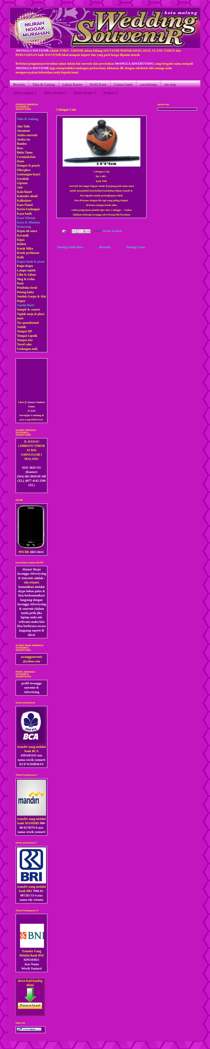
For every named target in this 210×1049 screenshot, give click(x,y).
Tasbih (21, 327)
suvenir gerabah (112, 230)
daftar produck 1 (25, 93)
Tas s (20, 322)
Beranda (19, 84)
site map (170, 84)
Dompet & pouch (28, 165)
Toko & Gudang (43, 84)
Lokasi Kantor (72, 84)
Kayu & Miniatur (28, 222)
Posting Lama (135, 247)
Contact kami (123, 84)
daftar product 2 (55, 93)
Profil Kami (98, 84)
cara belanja (148, 84)
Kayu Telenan (26, 218)
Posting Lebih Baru (70, 247)
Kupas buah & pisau (30, 261)
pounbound (31, 322)
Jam (20, 187)
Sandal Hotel (25, 305)
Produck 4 (110, 93)
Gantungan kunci (28, 174)
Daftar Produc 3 (85, 93)
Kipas (21, 239)
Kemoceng (24, 226)
